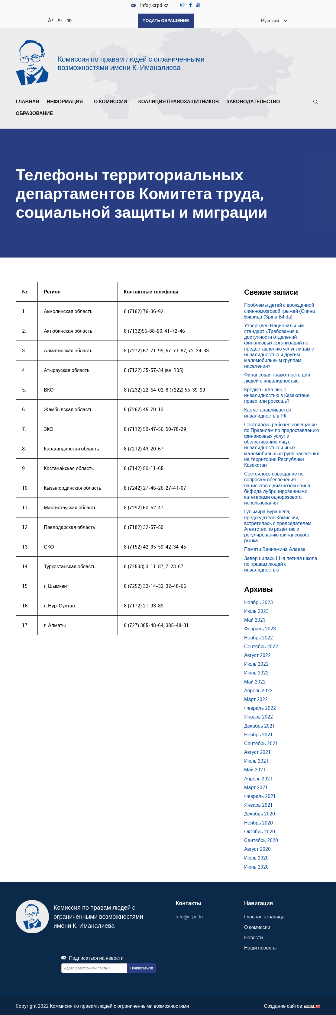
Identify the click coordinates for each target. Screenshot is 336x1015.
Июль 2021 (256, 760)
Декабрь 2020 (259, 813)
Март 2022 (256, 699)
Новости (253, 937)
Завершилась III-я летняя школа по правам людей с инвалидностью (280, 564)
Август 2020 (257, 849)
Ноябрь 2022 (258, 637)
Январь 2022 (258, 716)
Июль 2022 (256, 664)
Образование (36, 113)
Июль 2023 (256, 611)
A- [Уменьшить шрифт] (59, 19)
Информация (66, 102)
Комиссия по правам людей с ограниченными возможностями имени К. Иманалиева (131, 63)
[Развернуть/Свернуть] (84, 103)
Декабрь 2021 (259, 725)
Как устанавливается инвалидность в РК (267, 412)
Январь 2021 (258, 805)
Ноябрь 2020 (258, 822)
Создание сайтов (283, 1006)
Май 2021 (255, 769)
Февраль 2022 (260, 708)
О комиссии (112, 102)
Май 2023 (255, 619)
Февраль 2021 (260, 796)
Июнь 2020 (256, 866)
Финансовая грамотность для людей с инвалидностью (277, 377)
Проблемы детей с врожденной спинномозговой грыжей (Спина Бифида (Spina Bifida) (279, 311)
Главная (27, 102)
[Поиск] (315, 103)
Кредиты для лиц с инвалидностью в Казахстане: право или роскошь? (277, 395)
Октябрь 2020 (259, 831)
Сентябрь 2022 (261, 646)
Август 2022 (257, 655)
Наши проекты (260, 947)
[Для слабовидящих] (69, 19)
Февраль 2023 (260, 628)
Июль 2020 (256, 857)
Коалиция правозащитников (178, 102)
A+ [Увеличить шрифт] (50, 19)
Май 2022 (255, 681)
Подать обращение (165, 20)
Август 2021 (257, 752)
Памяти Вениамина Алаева (274, 549)
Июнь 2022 (256, 672)
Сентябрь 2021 (261, 743)
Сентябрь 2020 (261, 840)
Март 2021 (256, 787)
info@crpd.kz (149, 5)
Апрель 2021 (258, 778)
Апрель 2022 (258, 690)
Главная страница (264, 916)
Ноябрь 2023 (258, 602)
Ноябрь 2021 (258, 734)
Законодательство (254, 102)
